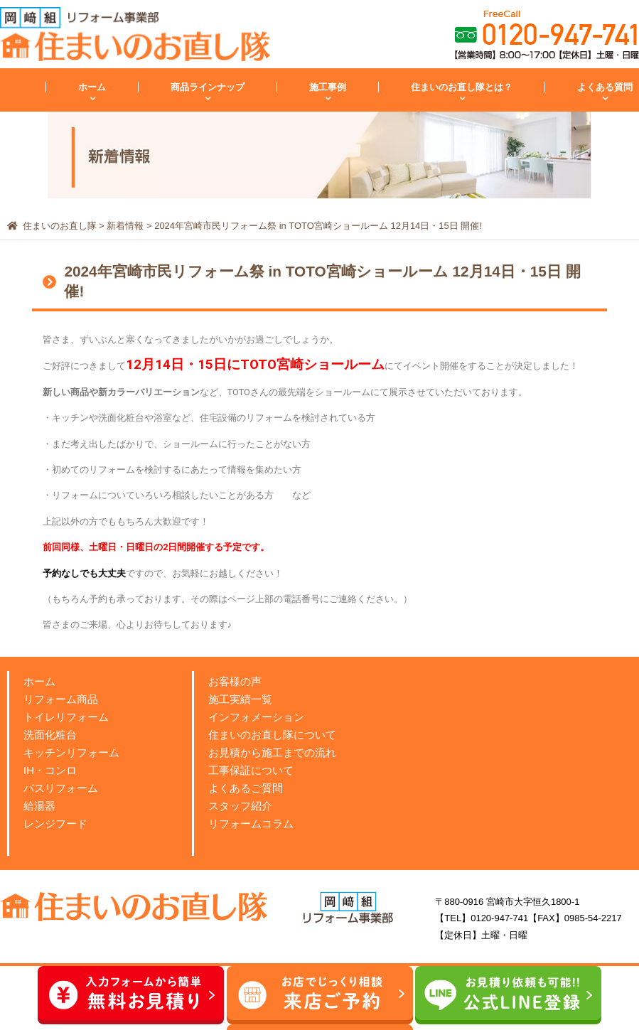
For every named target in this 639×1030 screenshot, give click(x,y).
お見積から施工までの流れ (272, 752)
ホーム (92, 87)
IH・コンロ (50, 770)
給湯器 (39, 806)
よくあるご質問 (245, 788)
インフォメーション (256, 717)
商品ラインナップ (208, 87)
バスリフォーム (60, 788)
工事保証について (251, 770)
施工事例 (327, 87)
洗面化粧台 (50, 735)
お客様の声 (235, 681)
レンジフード (55, 823)
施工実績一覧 (240, 699)
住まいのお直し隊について (272, 735)
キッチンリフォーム (71, 752)
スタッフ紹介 (240, 806)
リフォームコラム (251, 823)
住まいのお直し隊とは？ (461, 87)
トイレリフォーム (66, 717)
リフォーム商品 (60, 699)
